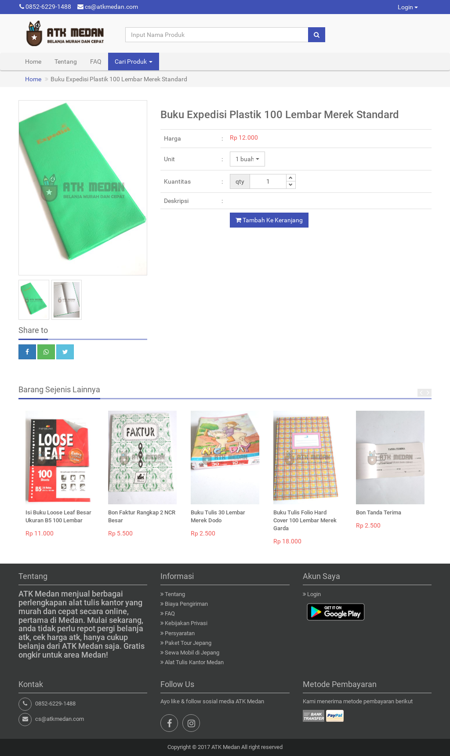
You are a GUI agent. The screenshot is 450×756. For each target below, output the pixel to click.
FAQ (96, 61)
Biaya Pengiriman (186, 603)
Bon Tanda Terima (378, 512)
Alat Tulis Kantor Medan (194, 662)
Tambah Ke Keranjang (269, 220)
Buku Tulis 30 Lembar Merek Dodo (218, 516)
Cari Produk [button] (133, 61)
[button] (247, 159)
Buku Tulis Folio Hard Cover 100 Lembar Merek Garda (305, 520)
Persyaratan (180, 633)
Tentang (65, 61)
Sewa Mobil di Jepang (192, 652)
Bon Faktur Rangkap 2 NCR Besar (141, 516)
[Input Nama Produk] (217, 34)
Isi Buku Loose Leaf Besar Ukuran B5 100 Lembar (58, 516)
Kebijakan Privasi (186, 623)
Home (33, 61)
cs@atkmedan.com (107, 6)
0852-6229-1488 (45, 6)
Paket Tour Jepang (188, 643)
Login (408, 7)
